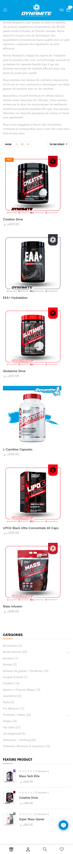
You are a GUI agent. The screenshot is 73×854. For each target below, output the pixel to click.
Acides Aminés (12, 652)
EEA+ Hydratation (15, 298)
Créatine (8, 683)
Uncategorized (12, 733)
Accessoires (10, 645)
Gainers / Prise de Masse (18, 689)
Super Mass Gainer (31, 819)
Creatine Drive (28, 797)
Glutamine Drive (14, 371)
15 (16, 144)
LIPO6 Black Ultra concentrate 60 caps (30, 528)
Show (8, 144)
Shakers (8, 721)
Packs (6, 702)
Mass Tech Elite (29, 776)
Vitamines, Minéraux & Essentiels (23, 746)
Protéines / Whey (14, 714)
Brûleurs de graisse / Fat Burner (23, 671)
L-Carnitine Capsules (17, 449)
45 (27, 144)
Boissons (8, 658)
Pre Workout (10, 708)
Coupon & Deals (13, 677)
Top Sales (9, 727)
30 (22, 144)
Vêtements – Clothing (16, 740)
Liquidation (10, 696)
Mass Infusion (12, 606)
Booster (7, 664)
